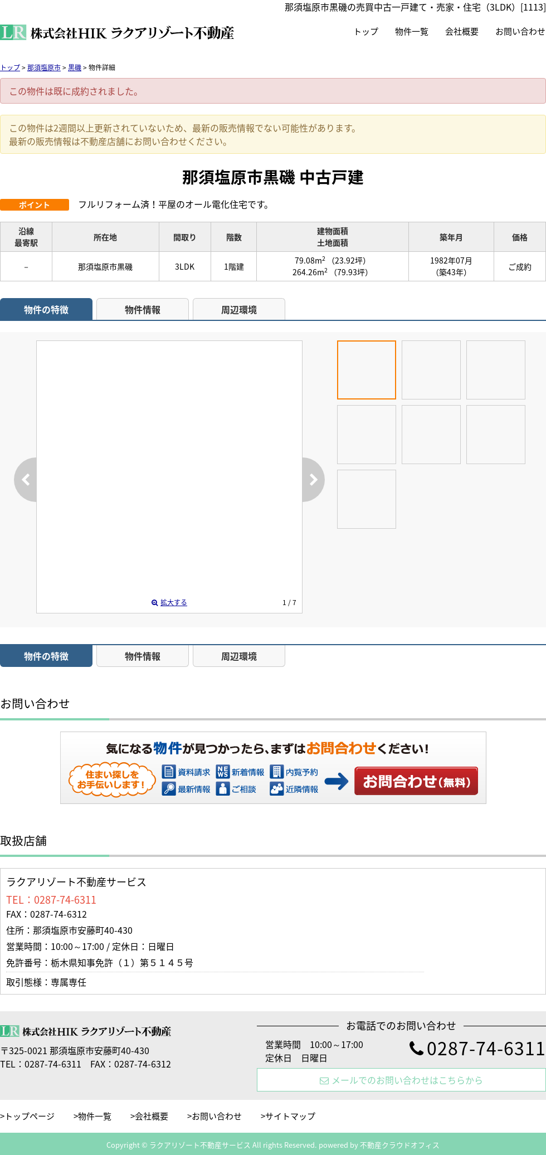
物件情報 (142, 309)
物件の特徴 (46, 309)
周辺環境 (239, 309)
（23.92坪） (348, 260)
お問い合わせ (520, 31)
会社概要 (462, 31)
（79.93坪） (351, 271)
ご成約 (520, 266)
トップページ (29, 1116)
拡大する (169, 602)
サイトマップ (290, 1116)
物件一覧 (411, 31)
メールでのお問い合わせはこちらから (401, 1079)
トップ (365, 31)
